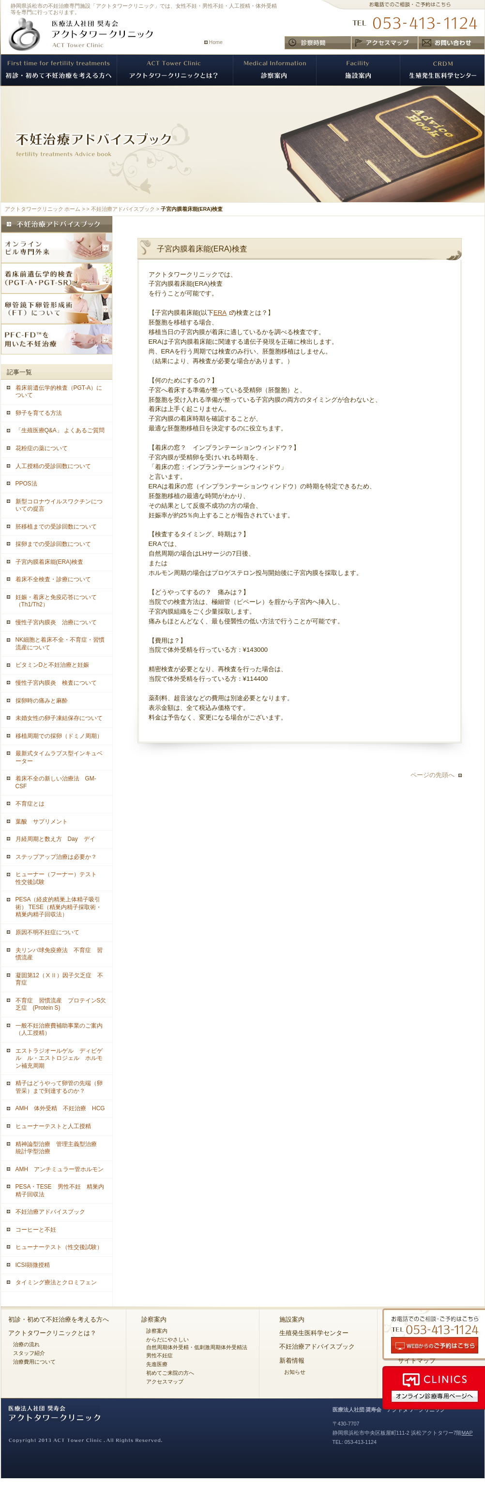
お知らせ (294, 1372)
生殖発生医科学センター (314, 1333)
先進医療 (156, 1364)
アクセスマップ (164, 1381)
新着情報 (291, 1360)
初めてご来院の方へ (170, 1373)
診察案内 (154, 1319)
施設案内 (291, 1319)
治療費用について (34, 1362)
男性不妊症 (159, 1355)
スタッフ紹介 (29, 1353)
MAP (466, 1433)
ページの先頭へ (432, 775)
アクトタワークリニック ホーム (43, 209)
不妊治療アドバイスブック (123, 209)
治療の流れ (26, 1344)
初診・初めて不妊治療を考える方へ (58, 1319)
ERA (220, 312)
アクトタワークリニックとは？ (52, 1333)
